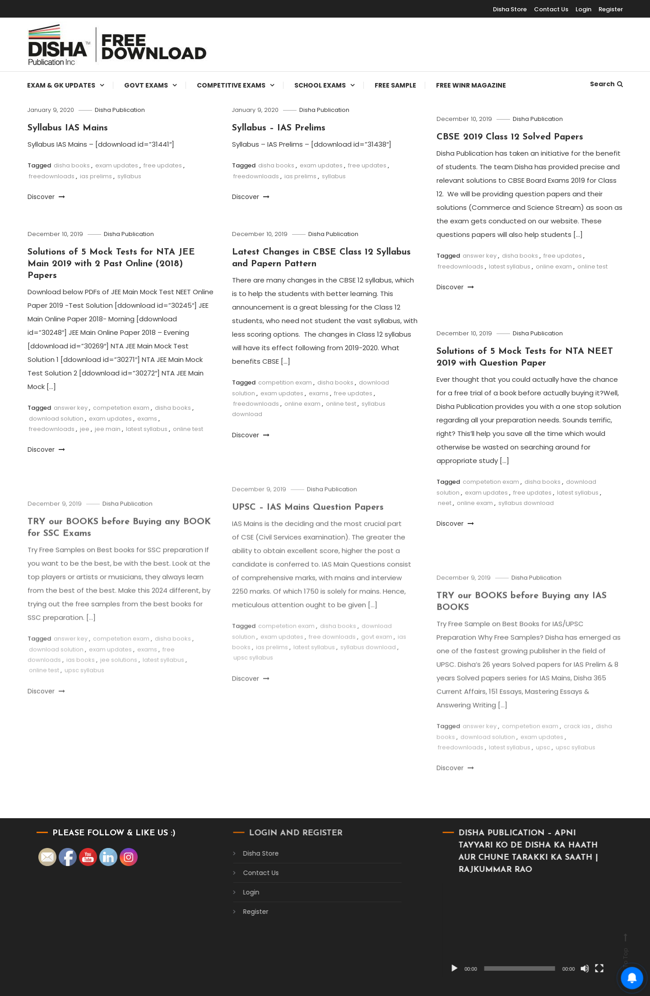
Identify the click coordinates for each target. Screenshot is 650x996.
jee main (108, 429)
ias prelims (96, 176)
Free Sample (395, 85)
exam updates (116, 165)
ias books (80, 673)
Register (611, 9)
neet (444, 503)
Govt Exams (146, 85)
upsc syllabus (253, 671)
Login (583, 9)
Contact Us (551, 9)
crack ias (577, 740)
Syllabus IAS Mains (68, 128)
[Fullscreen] (586, 968)
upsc (543, 761)
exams (147, 418)
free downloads (332, 650)
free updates (163, 165)
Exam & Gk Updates (61, 85)
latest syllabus (509, 266)
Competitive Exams (231, 85)
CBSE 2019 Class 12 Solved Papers (509, 137)
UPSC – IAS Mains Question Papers (308, 521)
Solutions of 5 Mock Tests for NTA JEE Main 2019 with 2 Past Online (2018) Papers (111, 264)
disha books (72, 165)
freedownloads (51, 176)
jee (84, 429)
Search (606, 83)
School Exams (320, 85)
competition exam (285, 382)
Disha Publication (120, 110)
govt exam (376, 650)
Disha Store (510, 9)
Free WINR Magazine (471, 85)
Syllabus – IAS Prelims (278, 128)
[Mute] (571, 968)
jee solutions (118, 673)
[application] (514, 930)
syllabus (129, 176)
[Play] (441, 968)
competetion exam (121, 407)
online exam (554, 266)
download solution (56, 418)
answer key (480, 255)
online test (592, 266)
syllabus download (526, 503)
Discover (46, 196)
